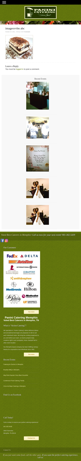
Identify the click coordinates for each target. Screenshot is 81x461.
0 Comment (26, 31)
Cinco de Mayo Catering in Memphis (14, 386)
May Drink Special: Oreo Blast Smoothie (15, 375)
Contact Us (31, 438)
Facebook (2, 240)
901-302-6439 (7, 426)
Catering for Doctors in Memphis (13, 364)
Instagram (6, 240)
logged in (19, 69)
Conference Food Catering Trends (13, 380)
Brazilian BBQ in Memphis (11, 370)
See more (31, 312)
